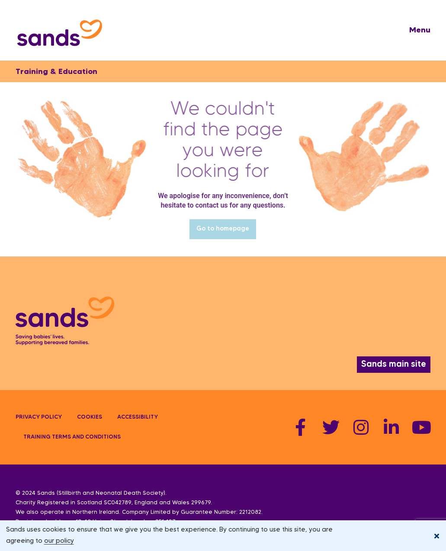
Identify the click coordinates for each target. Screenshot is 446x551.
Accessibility (137, 417)
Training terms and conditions (72, 437)
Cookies (89, 417)
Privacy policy (39, 417)
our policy (59, 541)
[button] (420, 30)
